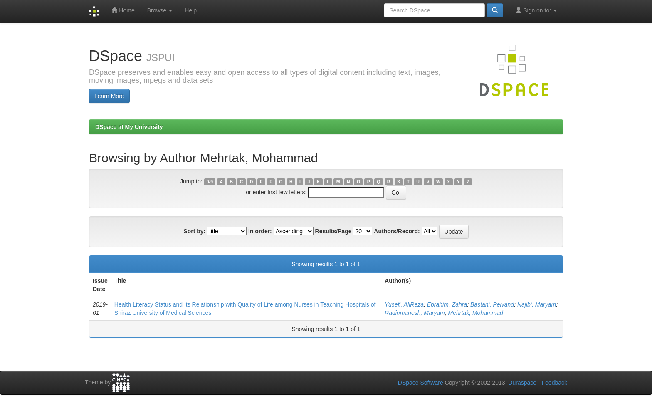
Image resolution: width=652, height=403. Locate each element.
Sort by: (194, 231)
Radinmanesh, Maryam (415, 312)
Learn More (109, 96)
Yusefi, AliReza (404, 304)
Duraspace (522, 382)
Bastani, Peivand (492, 304)
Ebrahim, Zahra (447, 304)
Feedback (554, 382)
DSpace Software (420, 382)
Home (122, 10)
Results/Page (333, 231)
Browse (160, 10)
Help (191, 10)
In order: (260, 231)
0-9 (210, 181)
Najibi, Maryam (536, 304)
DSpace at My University (129, 127)
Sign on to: (536, 10)
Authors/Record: (397, 231)
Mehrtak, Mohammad (475, 312)
